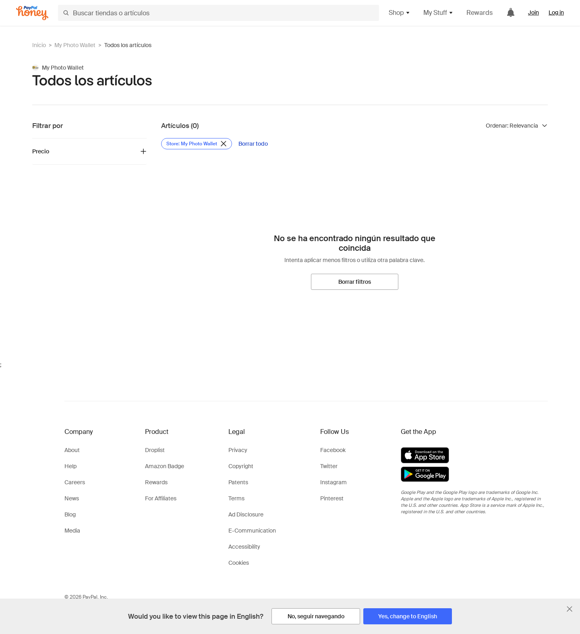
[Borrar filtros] (354, 282)
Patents (238, 482)
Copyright (240, 466)
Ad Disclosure (245, 514)
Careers (74, 482)
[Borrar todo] (253, 143)
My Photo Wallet (74, 45)
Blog (70, 514)
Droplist (155, 450)
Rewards (479, 12)
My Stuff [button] (438, 12)
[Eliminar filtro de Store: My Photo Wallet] (196, 143)
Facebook (333, 450)
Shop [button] (399, 12)
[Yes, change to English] (407, 616)
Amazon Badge (164, 466)
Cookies (238, 562)
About (72, 450)
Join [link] (533, 12)
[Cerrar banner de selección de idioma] (569, 609)
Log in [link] (556, 12)
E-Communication (252, 530)
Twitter (329, 466)
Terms (236, 498)
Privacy (237, 450)
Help (70, 466)
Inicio (39, 45)
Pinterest (332, 498)
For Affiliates (160, 498)
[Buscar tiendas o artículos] (218, 13)
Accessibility (244, 546)
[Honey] (32, 13)
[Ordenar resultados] (517, 125)
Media (72, 530)
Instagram (333, 482)
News (71, 498)
